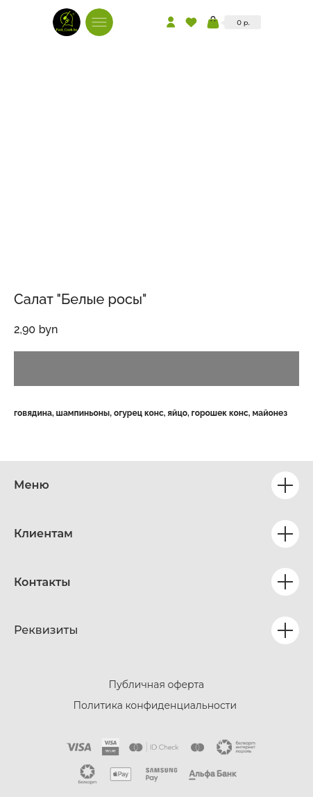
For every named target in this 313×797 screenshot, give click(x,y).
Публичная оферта (157, 684)
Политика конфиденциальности (155, 705)
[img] (67, 22)
